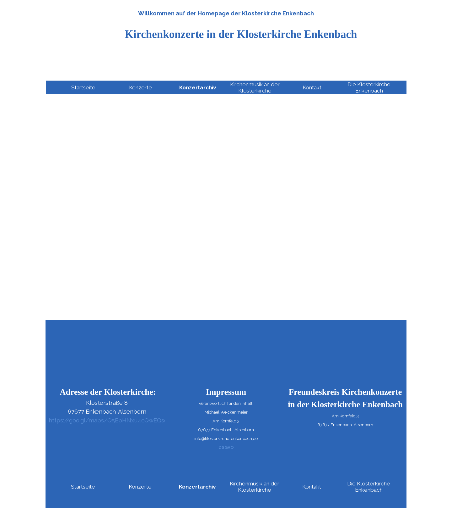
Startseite (83, 87)
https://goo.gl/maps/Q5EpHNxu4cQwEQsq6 (110, 420)
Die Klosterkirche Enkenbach (368, 87)
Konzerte (140, 87)
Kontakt (312, 87)
